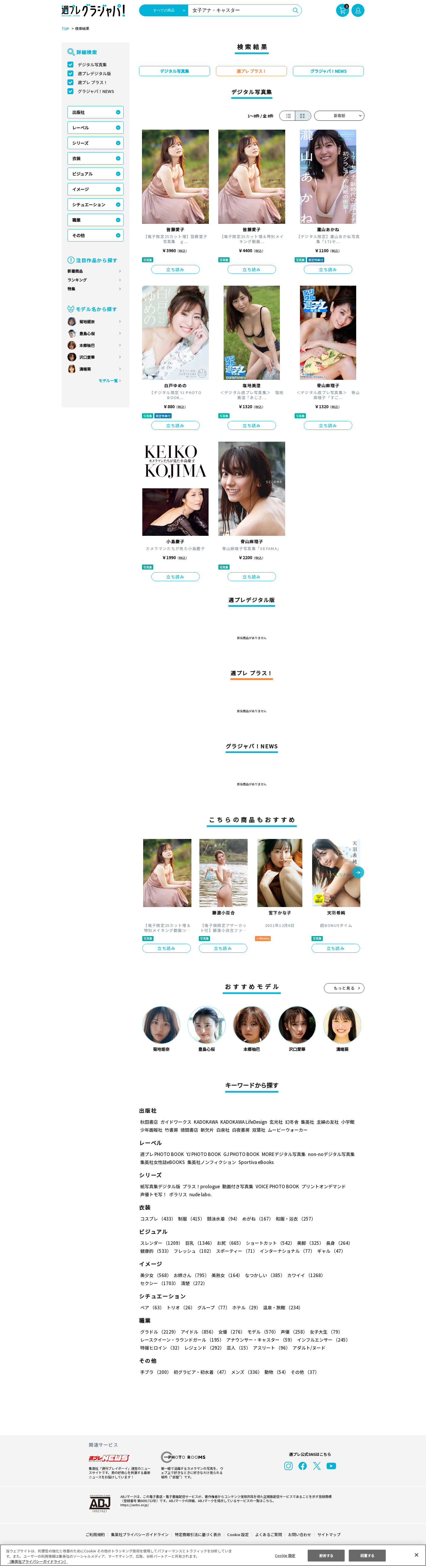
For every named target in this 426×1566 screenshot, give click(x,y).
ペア (152, 1307)
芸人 (237, 1348)
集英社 (306, 1122)
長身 (336, 1243)
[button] (358, 873)
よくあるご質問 (268, 1534)
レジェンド (203, 1348)
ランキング (77, 280)
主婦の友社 (327, 1122)
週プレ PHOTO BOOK (161, 1154)
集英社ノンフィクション (211, 1162)
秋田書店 (149, 1122)
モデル (261, 1332)
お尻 (228, 1243)
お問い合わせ (299, 1534)
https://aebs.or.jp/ (133, 1505)
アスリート (270, 1348)
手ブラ (155, 1372)
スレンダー (161, 1243)
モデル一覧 (108, 380)
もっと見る (344, 988)
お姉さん (190, 1275)
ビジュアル (82, 174)
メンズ (245, 1372)
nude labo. (200, 1194)
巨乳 (199, 1243)
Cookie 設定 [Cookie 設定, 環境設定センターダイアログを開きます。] (285, 1555)
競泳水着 (222, 1219)
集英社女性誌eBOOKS (162, 1162)
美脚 (308, 1243)
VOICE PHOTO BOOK (276, 1186)
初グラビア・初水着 (200, 1372)
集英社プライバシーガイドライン (140, 1534)
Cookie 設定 (237, 1534)
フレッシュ (192, 1251)
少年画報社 (151, 1130)
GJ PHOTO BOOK (238, 1154)
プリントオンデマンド (321, 1186)
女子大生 (323, 1332)
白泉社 (223, 1130)
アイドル (197, 1332)
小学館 (347, 1122)
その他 (78, 235)
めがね (256, 1219)
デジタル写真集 (92, 64)
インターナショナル (286, 1251)
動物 (275, 1372)
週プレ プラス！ (93, 82)
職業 (76, 220)
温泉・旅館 (281, 1307)
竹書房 (171, 1130)
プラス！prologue (201, 1186)
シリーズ (80, 143)
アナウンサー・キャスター (260, 1340)
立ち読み (175, 269)
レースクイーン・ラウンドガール (182, 1340)
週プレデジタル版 (94, 73)
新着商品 (75, 271)
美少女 (155, 1275)
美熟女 (226, 1275)
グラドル (159, 1332)
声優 (292, 1332)
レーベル (80, 128)
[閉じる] (416, 1554)
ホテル (245, 1307)
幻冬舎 (291, 1122)
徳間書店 (189, 1130)
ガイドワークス (175, 1122)
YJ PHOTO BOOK (202, 1154)
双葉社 (258, 1130)
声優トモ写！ (153, 1194)
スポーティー (235, 1251)
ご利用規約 (95, 1534)
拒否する (326, 1555)
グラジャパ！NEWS (96, 91)
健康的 (155, 1251)
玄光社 (275, 1122)
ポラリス (178, 1194)
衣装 (76, 158)
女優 (230, 1332)
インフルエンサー (322, 1340)
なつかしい (263, 1275)
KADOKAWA (206, 1122)
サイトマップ (328, 1534)
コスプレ (157, 1219)
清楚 (153, 1283)
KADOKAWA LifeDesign (243, 1122)
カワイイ (304, 1275)
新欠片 (207, 1130)
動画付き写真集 (236, 1186)
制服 (191, 1219)
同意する (367, 1555)
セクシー (344, 1275)
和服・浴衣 (293, 1219)
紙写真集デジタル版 (160, 1186)
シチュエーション (88, 205)
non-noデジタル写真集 (327, 1154)
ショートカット (268, 1243)
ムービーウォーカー (288, 1130)
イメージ (80, 189)
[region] (213, 1555)
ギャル (330, 1251)
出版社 (78, 112)
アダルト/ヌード (307, 1348)
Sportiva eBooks (254, 1162)
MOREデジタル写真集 (280, 1154)
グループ (213, 1307)
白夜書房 (241, 1130)
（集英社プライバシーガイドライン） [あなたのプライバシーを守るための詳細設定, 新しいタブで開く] (37, 1561)
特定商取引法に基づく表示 (198, 1534)
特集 (71, 289)
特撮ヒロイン (161, 1348)
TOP (65, 28)
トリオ (180, 1307)
